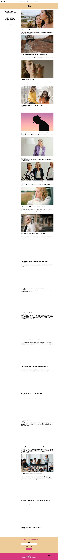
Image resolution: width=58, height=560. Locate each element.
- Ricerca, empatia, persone (9, 17)
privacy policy (31, 546)
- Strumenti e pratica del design (9, 18)
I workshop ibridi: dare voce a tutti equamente (31, 473)
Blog (37, 1)
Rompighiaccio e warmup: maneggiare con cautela (32, 446)
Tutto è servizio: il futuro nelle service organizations (33, 206)
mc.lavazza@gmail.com (29, 556)
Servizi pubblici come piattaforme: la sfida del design (33, 233)
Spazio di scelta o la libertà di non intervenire (31, 393)
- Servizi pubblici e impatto (9, 24)
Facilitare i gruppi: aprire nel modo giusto (31, 339)
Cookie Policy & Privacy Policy (32, 557)
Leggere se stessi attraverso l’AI (28, 79)
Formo (21, 1)
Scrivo (31, 1)
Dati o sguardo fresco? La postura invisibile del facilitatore (34, 366)
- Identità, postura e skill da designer (10, 20)
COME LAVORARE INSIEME (9, 11)
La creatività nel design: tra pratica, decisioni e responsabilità (35, 132)
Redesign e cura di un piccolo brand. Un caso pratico (33, 288)
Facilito (24, 1)
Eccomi (34, 1)
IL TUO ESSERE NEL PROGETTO (10, 19)
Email (29, 542)
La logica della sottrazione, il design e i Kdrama (32, 29)
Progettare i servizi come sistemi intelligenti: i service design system (36, 157)
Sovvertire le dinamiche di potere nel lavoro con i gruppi (34, 54)
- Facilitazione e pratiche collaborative (10, 12)
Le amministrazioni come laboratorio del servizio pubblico (34, 261)
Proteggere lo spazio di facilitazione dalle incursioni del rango (35, 500)
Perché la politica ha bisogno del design (30, 313)
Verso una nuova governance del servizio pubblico (32, 181)
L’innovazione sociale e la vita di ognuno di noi (31, 105)
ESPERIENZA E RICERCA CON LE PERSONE (11, 13)
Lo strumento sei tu (25, 420)
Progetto (27, 1)
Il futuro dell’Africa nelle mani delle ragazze (31, 527)
